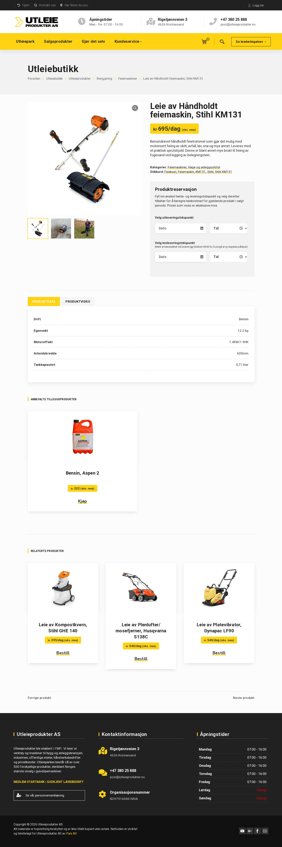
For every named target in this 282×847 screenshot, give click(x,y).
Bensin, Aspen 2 (82, 473)
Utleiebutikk (54, 78)
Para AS (71, 833)
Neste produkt (243, 697)
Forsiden (34, 78)
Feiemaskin (186, 172)
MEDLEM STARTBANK (29, 782)
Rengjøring (104, 78)
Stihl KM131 (223, 172)
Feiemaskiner (127, 78)
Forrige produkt (39, 697)
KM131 (200, 172)
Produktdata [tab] (44, 301)
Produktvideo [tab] (78, 301)
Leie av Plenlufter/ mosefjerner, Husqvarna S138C (141, 631)
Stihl (210, 172)
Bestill (63, 653)
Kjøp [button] (82, 501)
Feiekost (170, 172)
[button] (135, 108)
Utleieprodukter (80, 78)
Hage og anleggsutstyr (204, 167)
